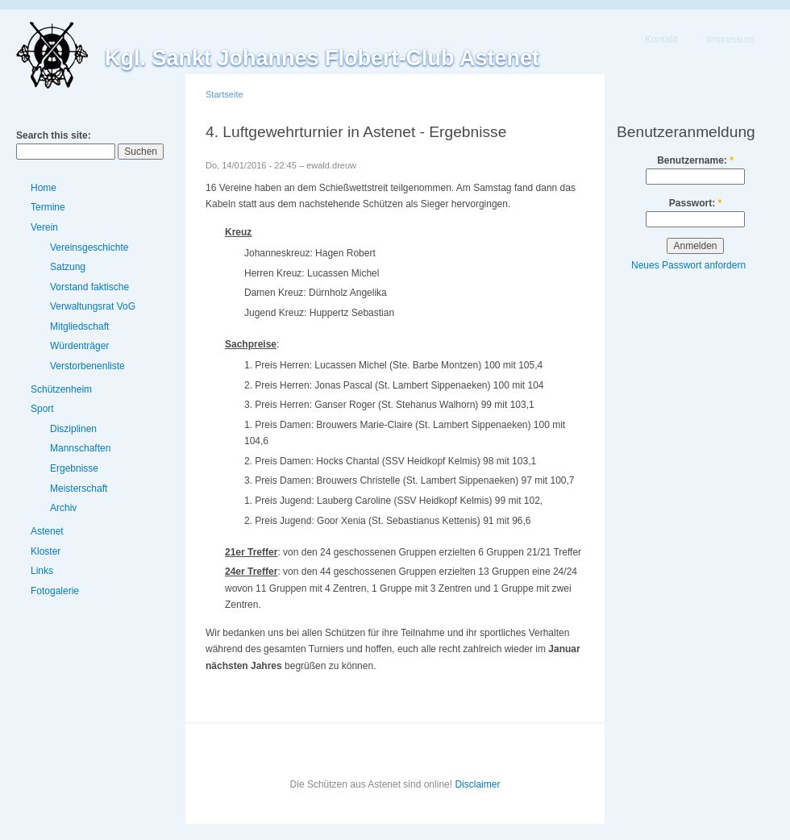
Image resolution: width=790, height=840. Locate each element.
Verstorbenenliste (87, 366)
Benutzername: (695, 160)
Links (42, 570)
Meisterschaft (78, 488)
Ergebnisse (74, 468)
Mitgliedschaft (79, 326)
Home (43, 187)
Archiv (63, 508)
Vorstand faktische (89, 287)
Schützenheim (61, 389)
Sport (42, 408)
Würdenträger (79, 345)
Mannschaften (80, 448)
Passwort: (695, 203)
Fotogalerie (55, 591)
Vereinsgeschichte (89, 247)
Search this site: (53, 135)
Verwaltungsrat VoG (92, 306)
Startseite (224, 94)
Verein (44, 227)
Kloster (45, 551)
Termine (48, 207)
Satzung (67, 266)
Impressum (731, 39)
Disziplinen (73, 429)
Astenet (47, 531)
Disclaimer (477, 784)
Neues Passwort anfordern (688, 265)
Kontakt (661, 39)
